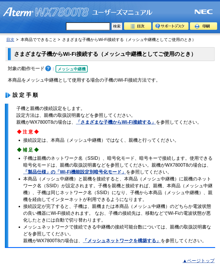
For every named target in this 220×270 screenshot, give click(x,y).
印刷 (203, 26)
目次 (137, 26)
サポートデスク (170, 26)
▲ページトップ (198, 260)
